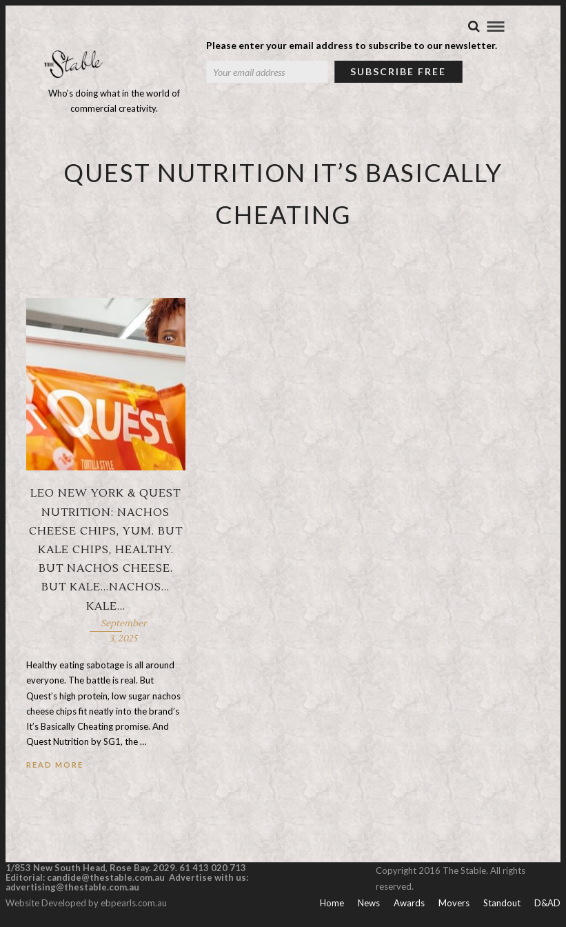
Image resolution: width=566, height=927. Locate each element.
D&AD (547, 903)
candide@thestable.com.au (107, 878)
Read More (54, 765)
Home (332, 903)
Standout (501, 903)
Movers (453, 903)
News (369, 903)
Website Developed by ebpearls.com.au (86, 903)
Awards (409, 903)
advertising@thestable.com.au (72, 887)
